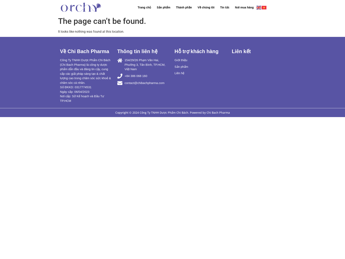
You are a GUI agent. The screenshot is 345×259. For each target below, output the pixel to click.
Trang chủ (144, 7)
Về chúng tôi (206, 7)
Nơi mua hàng (244, 7)
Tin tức (224, 7)
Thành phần (184, 7)
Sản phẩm (163, 7)
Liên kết (241, 51)
